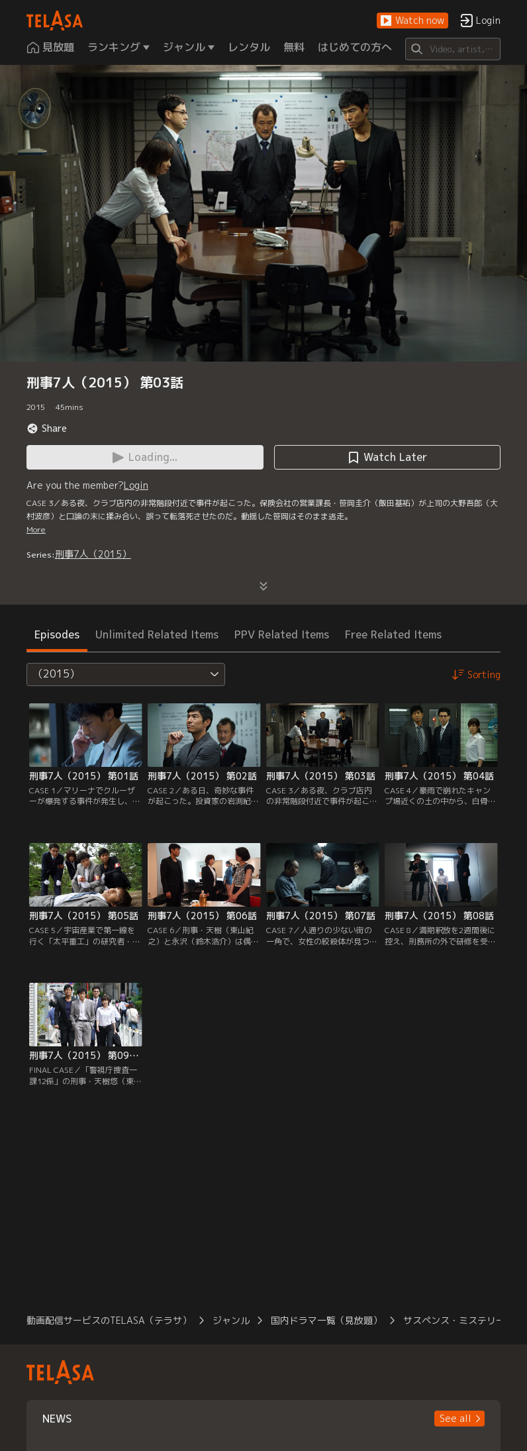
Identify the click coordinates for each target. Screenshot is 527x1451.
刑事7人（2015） (93, 554)
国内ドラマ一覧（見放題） (326, 1320)
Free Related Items (393, 634)
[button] (412, 21)
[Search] (453, 49)
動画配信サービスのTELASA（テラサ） (108, 1320)
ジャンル (231, 1320)
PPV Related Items (281, 634)
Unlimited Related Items (156, 634)
